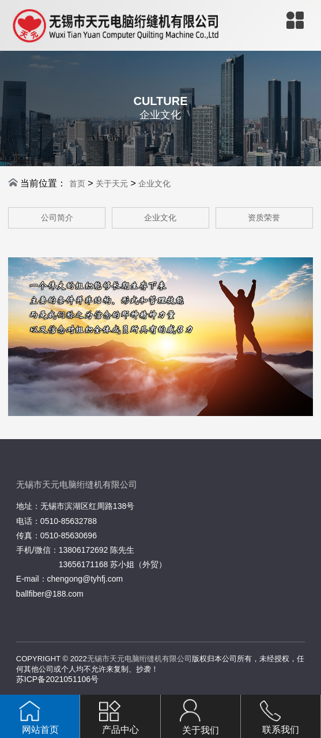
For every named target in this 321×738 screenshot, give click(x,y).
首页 (77, 183)
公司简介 (57, 217)
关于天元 (112, 183)
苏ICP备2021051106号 (57, 679)
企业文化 (154, 183)
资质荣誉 (264, 217)
